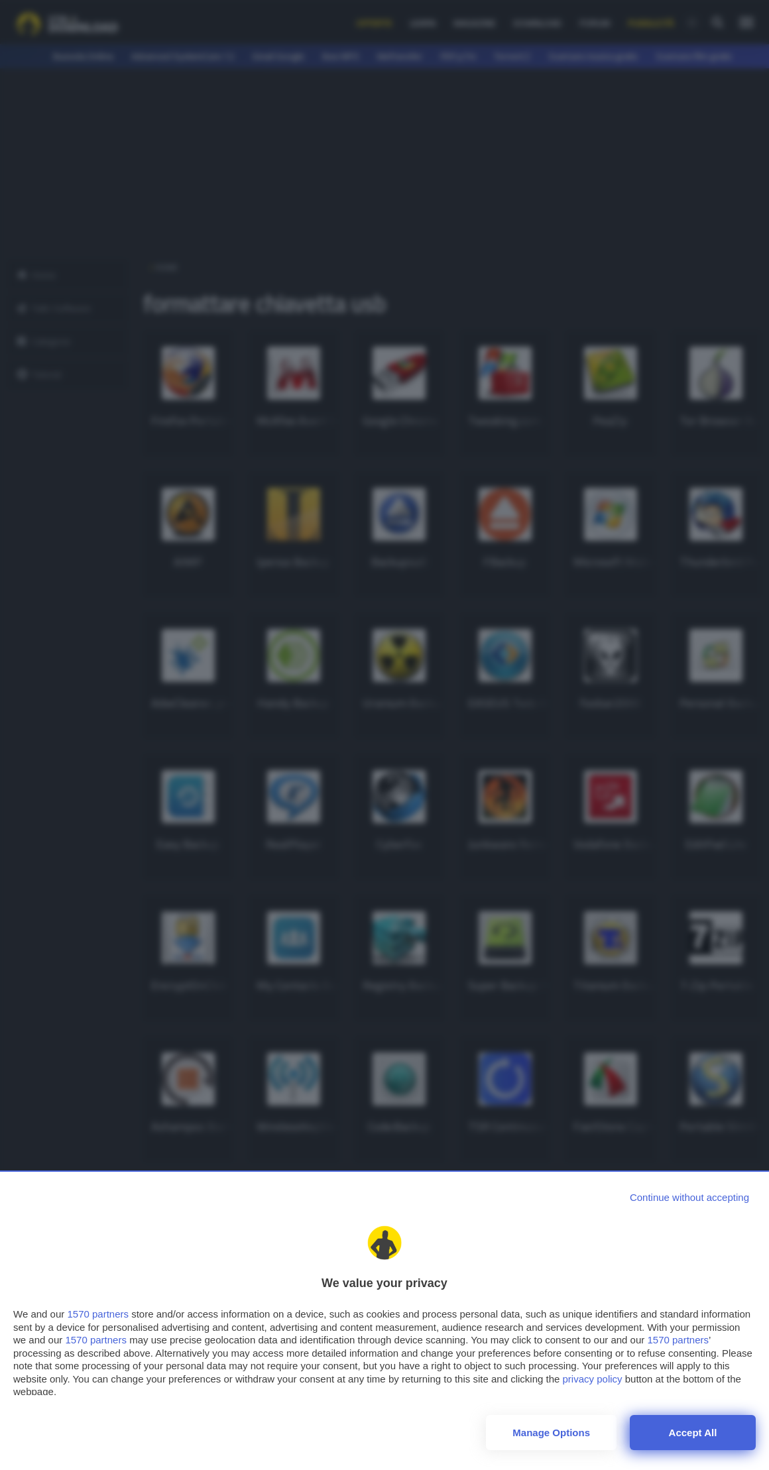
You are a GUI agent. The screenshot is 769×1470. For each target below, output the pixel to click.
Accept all (693, 1432)
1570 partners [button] (98, 1314)
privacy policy (592, 1379)
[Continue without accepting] (689, 1197)
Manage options (551, 1432)
